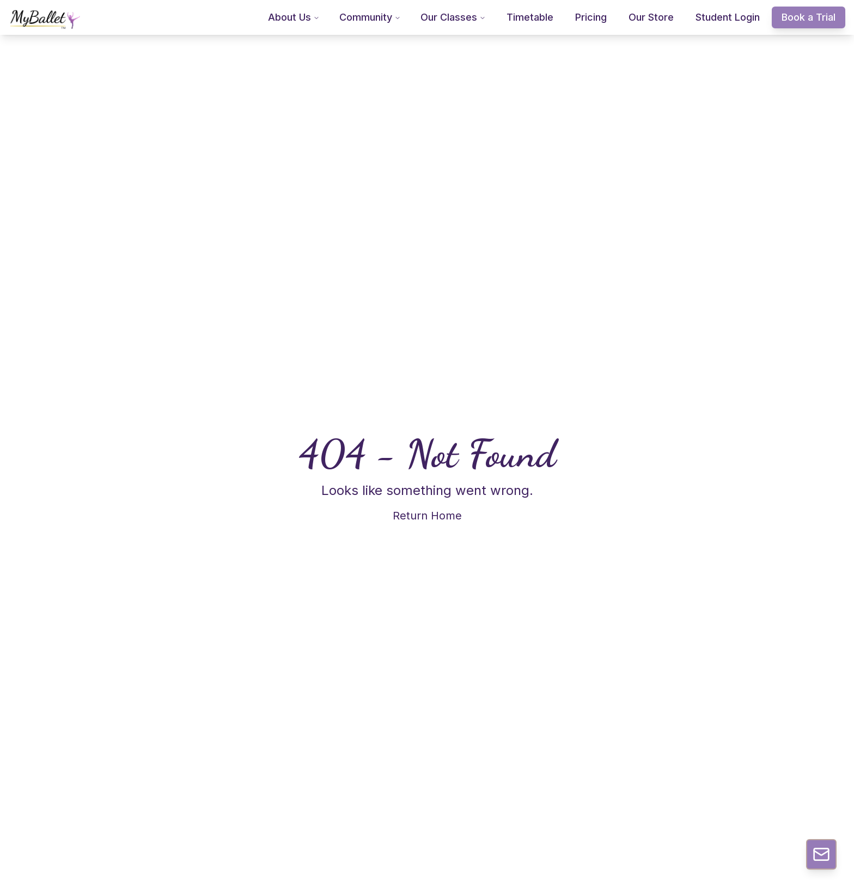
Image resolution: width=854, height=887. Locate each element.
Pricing (591, 17)
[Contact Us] (821, 854)
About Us (294, 17)
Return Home (427, 515)
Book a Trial (808, 17)
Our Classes (453, 17)
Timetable (530, 17)
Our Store (651, 17)
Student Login (728, 17)
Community (370, 17)
